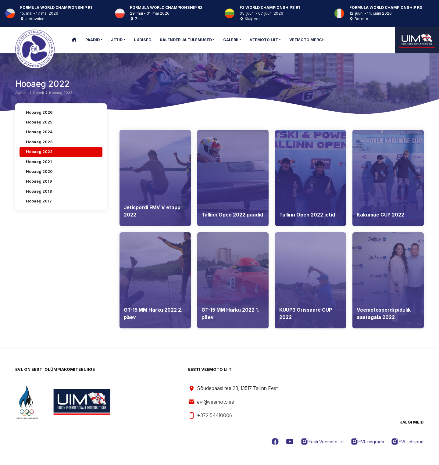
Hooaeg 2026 (39, 112)
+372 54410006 (210, 415)
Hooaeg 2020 (39, 171)
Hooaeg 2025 (39, 122)
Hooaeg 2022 (60, 93)
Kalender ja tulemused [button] (186, 40)
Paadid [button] (92, 40)
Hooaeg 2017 (39, 201)
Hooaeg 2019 (39, 181)
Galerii (38, 93)
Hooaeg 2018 (39, 191)
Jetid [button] (117, 40)
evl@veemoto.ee (211, 402)
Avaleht (21, 93)
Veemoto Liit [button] (264, 40)
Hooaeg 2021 (39, 161)
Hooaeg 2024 (39, 132)
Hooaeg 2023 (39, 142)
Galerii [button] (230, 40)
